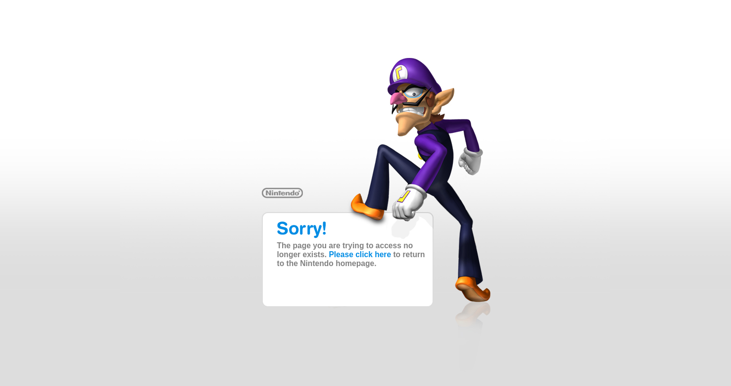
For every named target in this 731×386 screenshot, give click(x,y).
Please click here (360, 254)
